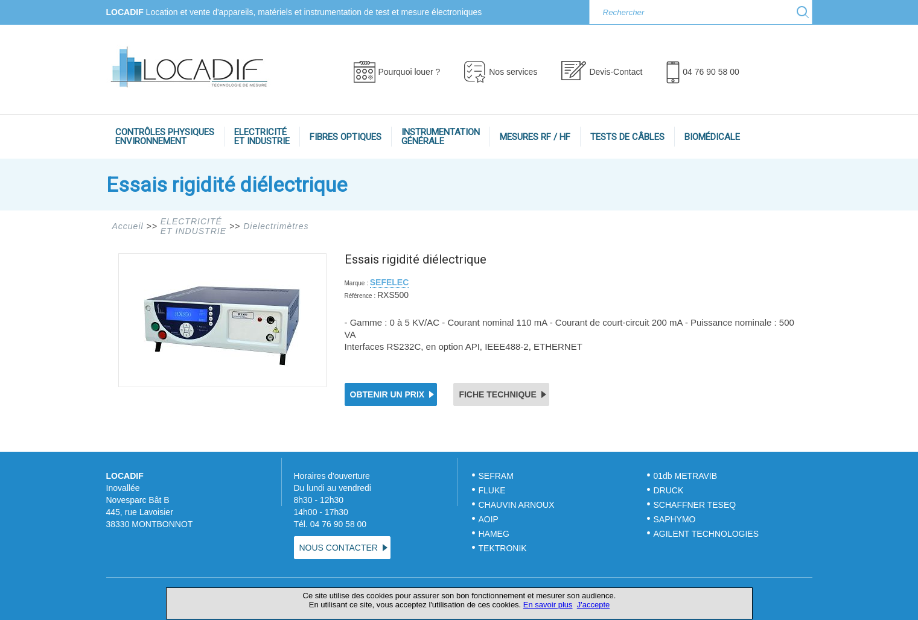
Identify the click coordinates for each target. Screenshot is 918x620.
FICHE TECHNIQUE (497, 394)
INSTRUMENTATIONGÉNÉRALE (440, 137)
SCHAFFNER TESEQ (695, 505)
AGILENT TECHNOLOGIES (706, 534)
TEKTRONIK (504, 548)
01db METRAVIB (686, 476)
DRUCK (669, 490)
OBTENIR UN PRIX (387, 394)
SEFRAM (496, 476)
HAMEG (494, 534)
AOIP (489, 519)
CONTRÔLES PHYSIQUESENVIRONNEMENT (164, 137)
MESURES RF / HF (535, 136)
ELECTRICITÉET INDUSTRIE (262, 137)
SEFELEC (389, 282)
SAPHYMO (675, 519)
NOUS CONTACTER (338, 547)
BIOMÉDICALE (712, 136)
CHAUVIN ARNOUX (517, 505)
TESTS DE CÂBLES (627, 136)
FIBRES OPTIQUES (345, 136)
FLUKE (492, 490)
